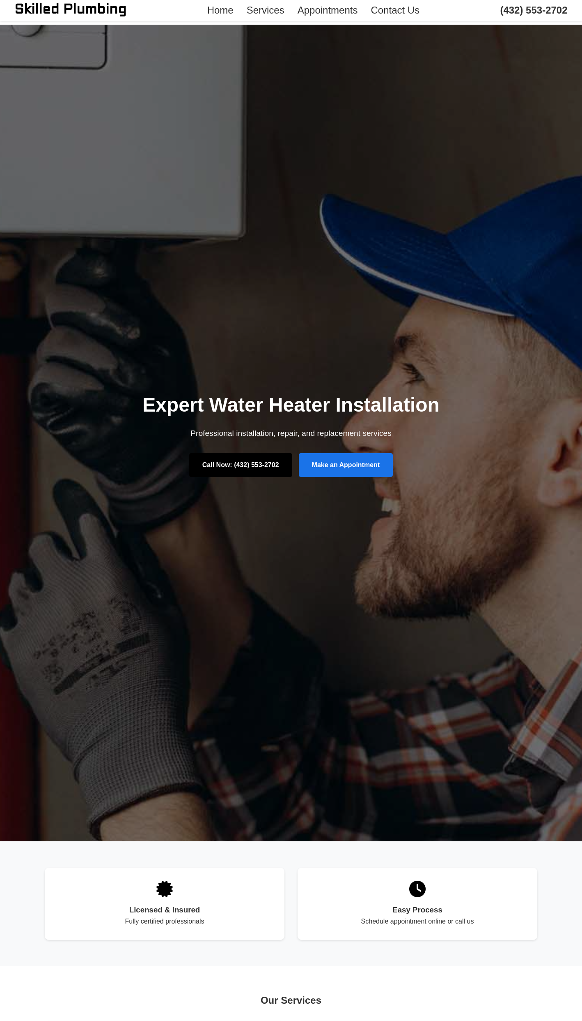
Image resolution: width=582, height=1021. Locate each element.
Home (220, 10)
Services (265, 10)
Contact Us (395, 10)
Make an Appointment (346, 464)
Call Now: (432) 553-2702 (240, 464)
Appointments (328, 10)
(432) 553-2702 (533, 10)
